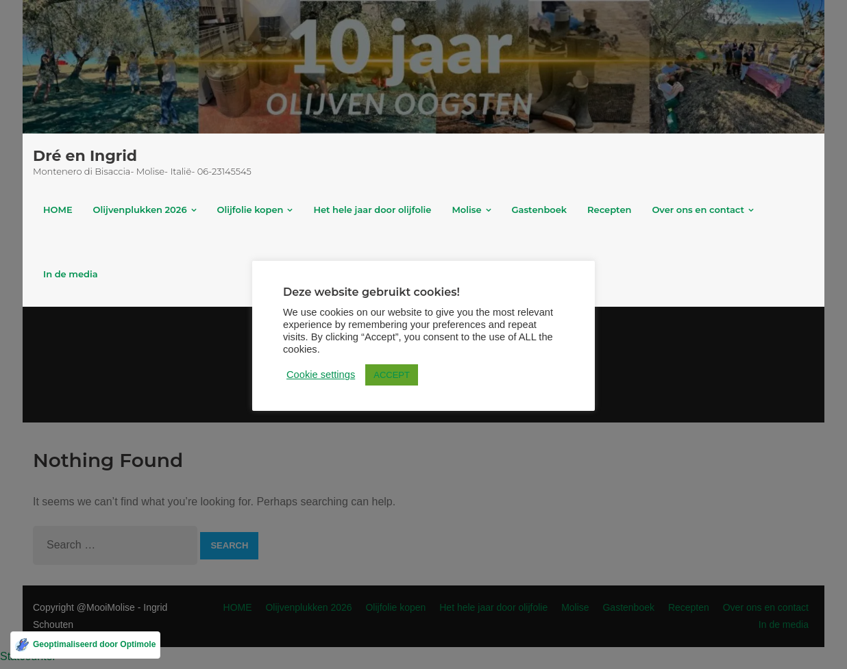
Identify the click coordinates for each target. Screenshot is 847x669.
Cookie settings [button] (320, 374)
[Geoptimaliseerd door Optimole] (85, 645)
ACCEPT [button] (391, 375)
